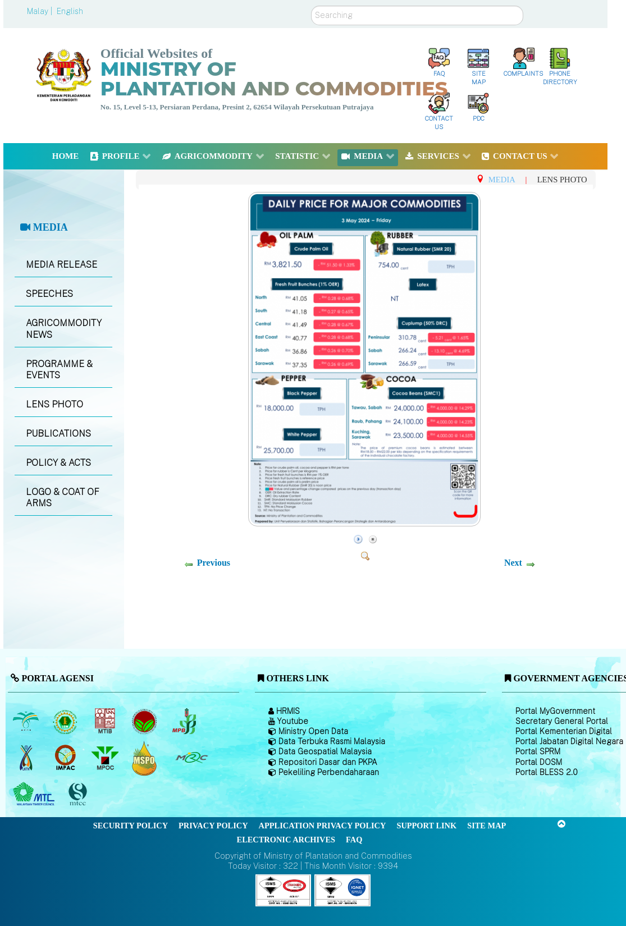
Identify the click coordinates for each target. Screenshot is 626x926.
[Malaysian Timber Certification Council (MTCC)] (79, 794)
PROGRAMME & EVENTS (59, 370)
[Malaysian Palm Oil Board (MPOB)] (26, 721)
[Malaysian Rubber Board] (66, 721)
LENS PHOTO (54, 404)
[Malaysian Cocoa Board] (146, 721)
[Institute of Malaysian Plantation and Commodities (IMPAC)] (66, 758)
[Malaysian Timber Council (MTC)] (35, 794)
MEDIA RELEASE (61, 264)
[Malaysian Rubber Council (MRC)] (191, 758)
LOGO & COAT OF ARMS (62, 498)
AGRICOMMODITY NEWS (64, 329)
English (70, 11)
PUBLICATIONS (58, 433)
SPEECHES (49, 293)
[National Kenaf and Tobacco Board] (26, 758)
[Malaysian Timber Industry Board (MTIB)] (106, 721)
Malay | (40, 11)
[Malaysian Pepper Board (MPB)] (185, 721)
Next (513, 562)
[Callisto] (283, 889)
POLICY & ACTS (58, 462)
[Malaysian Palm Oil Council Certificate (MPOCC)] (146, 758)
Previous (213, 562)
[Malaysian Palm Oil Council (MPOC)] (106, 758)
